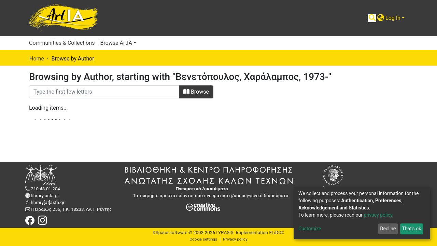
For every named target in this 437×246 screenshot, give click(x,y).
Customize (309, 228)
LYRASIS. (225, 232)
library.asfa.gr (44, 195)
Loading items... (48, 108)
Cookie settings (203, 239)
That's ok (411, 228)
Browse (196, 91)
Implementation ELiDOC (259, 232)
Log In (392, 18)
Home (36, 58)
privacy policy (378, 215)
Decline (388, 228)
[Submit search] (372, 18)
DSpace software (170, 232)
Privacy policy (235, 239)
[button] (380, 18)
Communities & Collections (62, 43)
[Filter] (104, 91)
